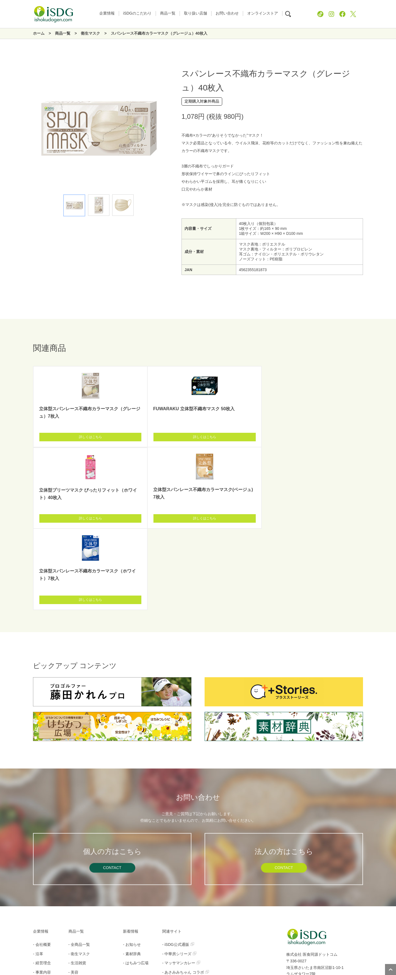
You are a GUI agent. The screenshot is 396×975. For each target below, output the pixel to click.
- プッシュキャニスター (185, 874)
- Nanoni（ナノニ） (181, 819)
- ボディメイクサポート (88, 846)
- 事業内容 (42, 809)
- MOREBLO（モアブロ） (187, 893)
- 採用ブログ (44, 828)
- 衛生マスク (79, 791)
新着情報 (130, 768)
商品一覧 (76, 768)
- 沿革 (38, 791)
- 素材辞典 (132, 791)
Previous (33, 130)
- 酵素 (73, 865)
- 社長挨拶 (42, 819)
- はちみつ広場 (135, 800)
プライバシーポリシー (181, 946)
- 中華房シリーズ (179, 791)
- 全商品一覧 (79, 782)
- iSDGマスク (176, 828)
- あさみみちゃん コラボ (185, 809)
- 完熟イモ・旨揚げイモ (185, 846)
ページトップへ (390, 969)
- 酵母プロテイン (179, 856)
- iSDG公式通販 (178, 782)
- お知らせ (132, 782)
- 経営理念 (42, 800)
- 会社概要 (42, 782)
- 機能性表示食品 (83, 837)
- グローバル (79, 884)
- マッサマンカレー (181, 800)
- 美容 (73, 809)
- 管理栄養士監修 (83, 856)
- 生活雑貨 (77, 800)
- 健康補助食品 (81, 828)
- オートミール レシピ (183, 865)
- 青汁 (73, 874)
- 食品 (73, 819)
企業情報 (40, 768)
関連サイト (172, 768)
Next (165, 130)
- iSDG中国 (174, 902)
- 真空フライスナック (183, 837)
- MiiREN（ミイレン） (184, 884)
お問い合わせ (222, 946)
